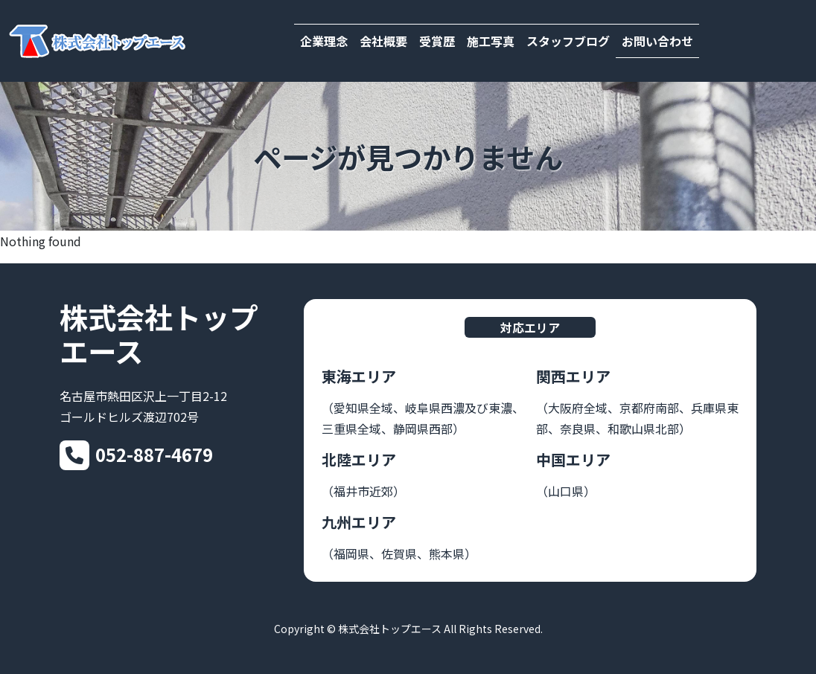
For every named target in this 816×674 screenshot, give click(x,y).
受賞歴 (437, 41)
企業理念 (324, 41)
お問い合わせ (657, 41)
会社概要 (383, 41)
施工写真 (490, 41)
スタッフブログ (568, 41)
